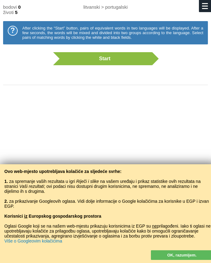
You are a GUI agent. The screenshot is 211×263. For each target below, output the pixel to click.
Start (102, 58)
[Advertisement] (105, 139)
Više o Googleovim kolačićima (33, 240)
